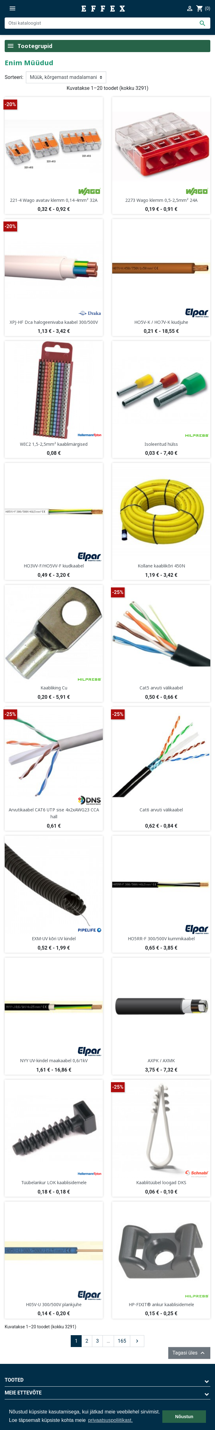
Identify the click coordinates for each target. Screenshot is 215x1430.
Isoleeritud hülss (161, 444)
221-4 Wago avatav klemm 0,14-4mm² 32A (54, 200)
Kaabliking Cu (54, 688)
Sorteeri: (14, 77)
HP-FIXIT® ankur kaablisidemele (161, 1304)
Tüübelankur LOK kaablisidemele (54, 1182)
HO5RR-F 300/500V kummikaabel (161, 938)
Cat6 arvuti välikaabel (161, 810)
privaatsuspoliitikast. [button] (110, 1420)
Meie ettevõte (23, 1393)
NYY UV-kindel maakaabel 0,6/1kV (54, 1060)
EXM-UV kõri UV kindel (54, 938)
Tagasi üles (189, 1353)
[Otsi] (107, 23)
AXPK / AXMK (161, 1060)
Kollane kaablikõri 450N (161, 566)
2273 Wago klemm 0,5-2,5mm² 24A (161, 200)
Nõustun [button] (184, 1416)
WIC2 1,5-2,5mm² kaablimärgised (54, 444)
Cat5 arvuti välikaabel (161, 688)
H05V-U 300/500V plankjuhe (54, 1304)
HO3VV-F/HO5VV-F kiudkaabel (54, 566)
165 (122, 1341)
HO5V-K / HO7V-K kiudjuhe (161, 322)
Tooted (14, 1380)
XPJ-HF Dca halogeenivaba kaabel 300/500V (54, 322)
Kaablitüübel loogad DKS (161, 1182)
